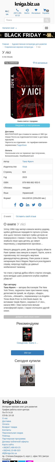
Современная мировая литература (19, 47)
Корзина (46, 11)
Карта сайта (8, 444)
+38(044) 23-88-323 (11, 450)
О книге (7, 216)
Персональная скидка (12, 433)
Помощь (6, 436)
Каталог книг (9, 28)
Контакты (6, 430)
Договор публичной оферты (15, 441)
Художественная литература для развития (29, 44)
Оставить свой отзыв (26, 216)
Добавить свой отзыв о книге (27, 317)
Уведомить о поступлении (27, 125)
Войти (26, 11)
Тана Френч (28, 161)
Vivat (24, 167)
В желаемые (40, 63)
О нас (5, 418)
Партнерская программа (14, 439)
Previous (2, 375)
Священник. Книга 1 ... (27, 343)
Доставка (6, 421)
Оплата (5, 424)
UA (7, 14)
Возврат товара (9, 427)
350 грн (27, 353)
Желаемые (35, 11)
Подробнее (22, 145)
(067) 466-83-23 (17, 13)
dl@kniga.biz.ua (9, 453)
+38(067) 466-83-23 (11, 447)
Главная (5, 44)
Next (52, 375)
